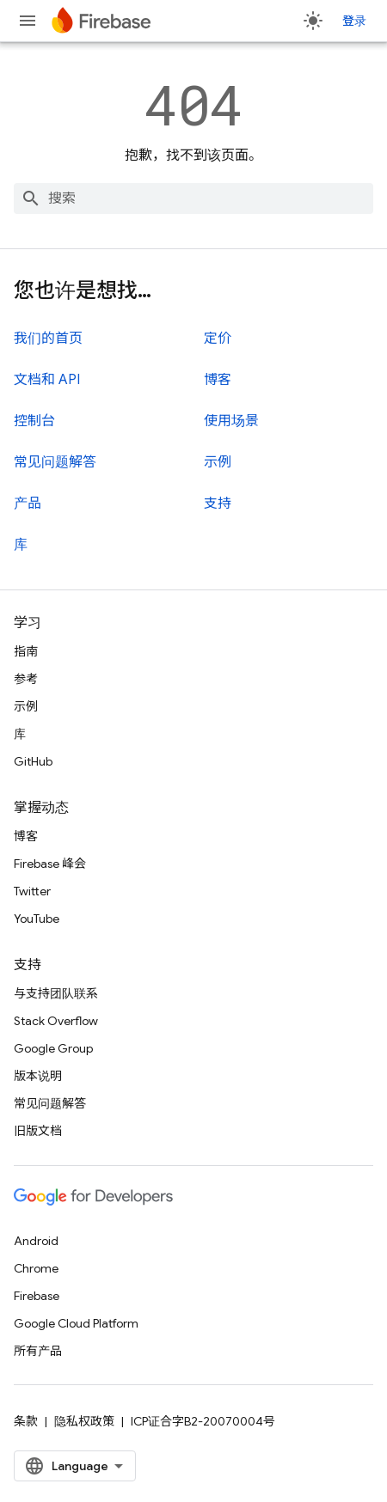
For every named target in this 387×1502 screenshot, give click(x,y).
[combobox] (193, 198)
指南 (26, 651)
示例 (217, 462)
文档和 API (47, 379)
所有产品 (38, 1351)
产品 (27, 503)
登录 (354, 20)
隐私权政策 (84, 1421)
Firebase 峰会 (50, 863)
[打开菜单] (27, 20)
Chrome (36, 1268)
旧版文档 (38, 1131)
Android (36, 1241)
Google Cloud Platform (76, 1323)
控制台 (34, 421)
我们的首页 (48, 338)
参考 (26, 679)
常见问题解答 (55, 462)
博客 (217, 379)
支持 (217, 503)
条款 (26, 1421)
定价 (217, 338)
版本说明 (38, 1076)
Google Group (53, 1048)
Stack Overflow (56, 1021)
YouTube (36, 918)
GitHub (33, 761)
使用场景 (231, 421)
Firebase (36, 1296)
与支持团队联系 (56, 993)
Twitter (32, 891)
